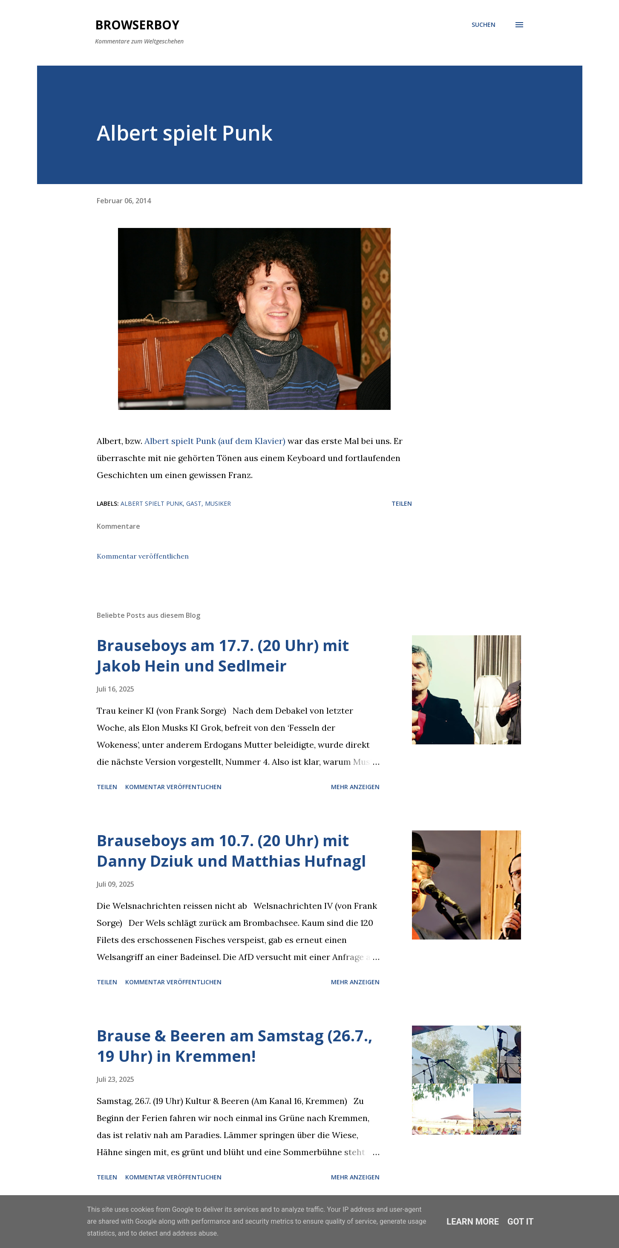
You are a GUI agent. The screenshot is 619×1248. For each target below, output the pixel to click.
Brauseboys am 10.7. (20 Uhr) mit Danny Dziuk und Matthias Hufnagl (231, 850)
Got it (520, 1221)
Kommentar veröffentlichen (143, 556)
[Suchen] (483, 25)
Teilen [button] (402, 503)
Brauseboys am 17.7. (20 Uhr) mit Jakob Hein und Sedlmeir (223, 655)
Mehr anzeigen (355, 787)
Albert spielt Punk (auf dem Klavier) (214, 440)
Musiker (218, 503)
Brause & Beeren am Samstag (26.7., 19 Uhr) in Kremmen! (234, 1045)
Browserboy (137, 25)
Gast (194, 503)
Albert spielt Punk (152, 503)
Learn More (472, 1221)
